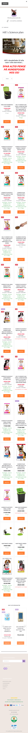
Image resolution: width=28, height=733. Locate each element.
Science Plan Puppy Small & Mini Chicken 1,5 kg (7, 422)
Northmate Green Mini (21, 544)
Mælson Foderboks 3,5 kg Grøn (7, 105)
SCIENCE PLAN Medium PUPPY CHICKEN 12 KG (21, 194)
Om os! (4, 688)
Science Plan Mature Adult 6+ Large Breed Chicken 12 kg (21, 466)
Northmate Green (7, 543)
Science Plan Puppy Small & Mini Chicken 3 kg (7, 509)
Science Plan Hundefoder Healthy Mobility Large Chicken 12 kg (21, 423)
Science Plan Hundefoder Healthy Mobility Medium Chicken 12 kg (7, 332)
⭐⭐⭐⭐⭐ (14, 697)
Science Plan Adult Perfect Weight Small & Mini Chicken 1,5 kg (7, 149)
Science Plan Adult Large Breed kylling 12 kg (7, 378)
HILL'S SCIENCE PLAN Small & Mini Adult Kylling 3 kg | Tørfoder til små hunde (6, 240)
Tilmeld (23, 661)
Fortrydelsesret (6, 683)
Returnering (5, 685)
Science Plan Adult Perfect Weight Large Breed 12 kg (21, 286)
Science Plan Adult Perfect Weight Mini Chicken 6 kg (7, 194)
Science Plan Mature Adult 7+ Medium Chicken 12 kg (7, 466)
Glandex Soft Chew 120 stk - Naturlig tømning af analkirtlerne (7, 630)
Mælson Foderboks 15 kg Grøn (21, 508)
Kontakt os (5, 686)
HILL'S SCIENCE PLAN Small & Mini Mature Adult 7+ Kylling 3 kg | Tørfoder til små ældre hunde (21, 379)
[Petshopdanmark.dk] (14, 13)
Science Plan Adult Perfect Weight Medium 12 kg (21, 148)
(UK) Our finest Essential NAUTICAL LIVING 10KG (20, 629)
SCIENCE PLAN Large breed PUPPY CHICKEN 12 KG (7, 286)
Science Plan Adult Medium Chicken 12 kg (21, 330)
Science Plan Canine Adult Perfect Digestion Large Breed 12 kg (21, 580)
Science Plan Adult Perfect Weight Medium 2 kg (7, 580)
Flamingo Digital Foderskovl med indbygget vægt (21, 238)
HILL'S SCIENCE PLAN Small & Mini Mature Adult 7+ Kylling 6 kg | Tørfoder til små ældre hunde (21, 107)
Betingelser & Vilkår (7, 681)
